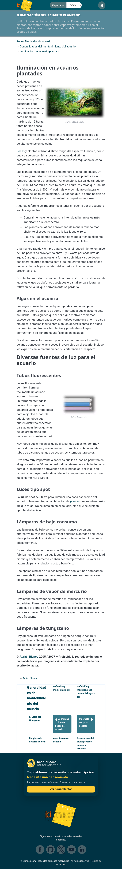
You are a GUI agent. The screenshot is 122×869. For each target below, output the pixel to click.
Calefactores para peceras (86, 722)
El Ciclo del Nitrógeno (35, 719)
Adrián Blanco (29, 656)
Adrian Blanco (30, 678)
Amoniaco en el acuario (61, 740)
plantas (75, 501)
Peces (21, 151)
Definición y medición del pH (61, 688)
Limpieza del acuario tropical (37, 740)
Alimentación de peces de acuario (62, 724)
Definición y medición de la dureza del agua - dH (86, 691)
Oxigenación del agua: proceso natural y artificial (85, 743)
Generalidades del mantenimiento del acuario (36, 698)
